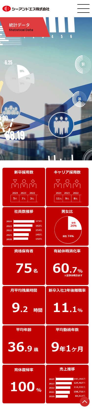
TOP (85, 402)
